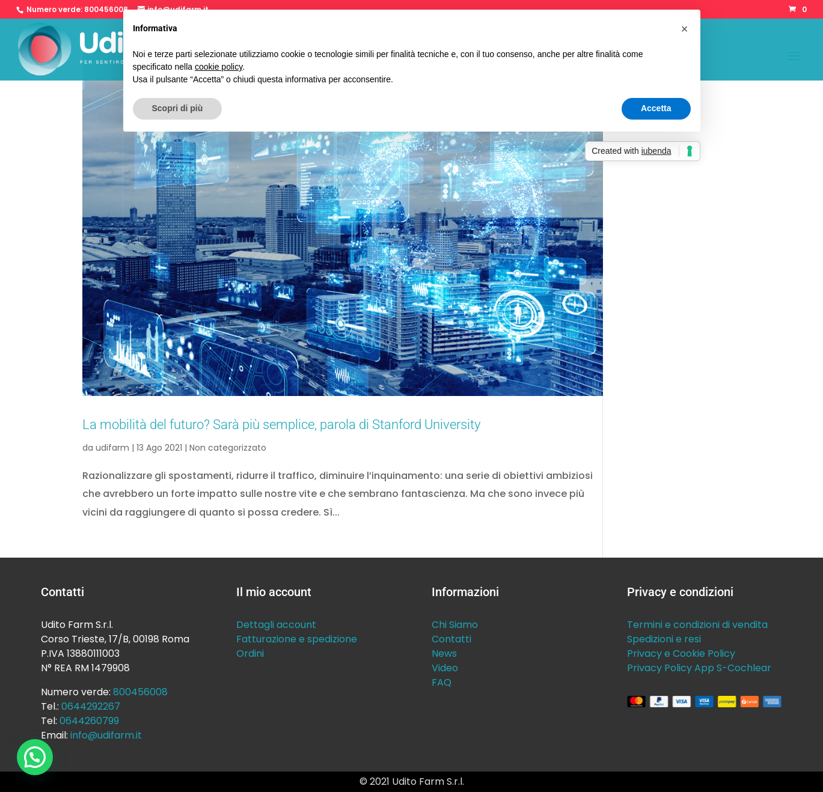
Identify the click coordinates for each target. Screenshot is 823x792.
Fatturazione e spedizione (296, 639)
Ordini (250, 653)
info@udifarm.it (106, 735)
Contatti (451, 639)
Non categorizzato (227, 448)
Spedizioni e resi (664, 639)
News (444, 653)
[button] (35, 757)
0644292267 (90, 706)
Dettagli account (276, 625)
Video (445, 668)
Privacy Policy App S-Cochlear (699, 668)
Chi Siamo (455, 625)
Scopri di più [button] (177, 108)
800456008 (106, 9)
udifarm (112, 448)
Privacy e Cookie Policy (681, 653)
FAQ (441, 682)
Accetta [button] (656, 108)
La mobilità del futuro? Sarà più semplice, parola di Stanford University (281, 424)
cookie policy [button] (218, 67)
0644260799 (89, 721)
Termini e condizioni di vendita (697, 625)
